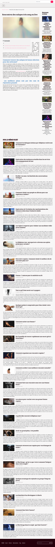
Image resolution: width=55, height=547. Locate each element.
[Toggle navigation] (3, 5)
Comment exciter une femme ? (25, 322)
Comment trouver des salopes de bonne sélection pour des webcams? (17, 45)
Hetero (10, 543)
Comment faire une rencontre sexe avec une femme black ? (32, 383)
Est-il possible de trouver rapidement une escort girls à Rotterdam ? (33, 337)
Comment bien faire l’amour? (25, 510)
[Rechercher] (42, 2)
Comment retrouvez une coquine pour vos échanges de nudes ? (33, 446)
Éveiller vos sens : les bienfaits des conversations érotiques (31, 177)
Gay (20, 543)
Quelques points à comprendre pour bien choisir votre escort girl (33, 306)
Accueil (3, 9)
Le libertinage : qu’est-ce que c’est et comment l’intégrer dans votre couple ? (33, 463)
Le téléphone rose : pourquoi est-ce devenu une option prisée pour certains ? (33, 243)
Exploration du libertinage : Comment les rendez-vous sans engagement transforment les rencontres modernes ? (47, 65)
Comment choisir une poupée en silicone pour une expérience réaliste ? (32, 193)
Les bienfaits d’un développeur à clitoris (29, 495)
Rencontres (15, 543)
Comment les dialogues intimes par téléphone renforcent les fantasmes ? (47, 45)
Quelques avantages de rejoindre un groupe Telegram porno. (33, 479)
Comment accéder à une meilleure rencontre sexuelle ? (33, 368)
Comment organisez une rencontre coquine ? (30, 353)
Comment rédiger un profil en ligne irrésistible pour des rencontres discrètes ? (47, 106)
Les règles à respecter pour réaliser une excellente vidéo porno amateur (34, 226)
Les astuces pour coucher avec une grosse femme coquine (31, 400)
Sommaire (7, 41)
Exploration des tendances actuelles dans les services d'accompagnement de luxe (47, 125)
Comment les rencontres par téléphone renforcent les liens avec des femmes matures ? (47, 86)
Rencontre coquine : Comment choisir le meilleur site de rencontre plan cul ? (33, 260)
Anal (6, 543)
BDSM (3, 543)
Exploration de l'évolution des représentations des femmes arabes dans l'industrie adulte (32, 210)
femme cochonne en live (20, 71)
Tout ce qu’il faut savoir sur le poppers (28, 290)
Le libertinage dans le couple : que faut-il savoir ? (31, 525)
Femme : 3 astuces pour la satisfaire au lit (29, 275)
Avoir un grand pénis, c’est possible (27, 431)
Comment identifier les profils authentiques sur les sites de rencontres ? (47, 26)
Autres (7, 9)
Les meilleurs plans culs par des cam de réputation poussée (15, 48)
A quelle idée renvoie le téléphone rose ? (28, 416)
